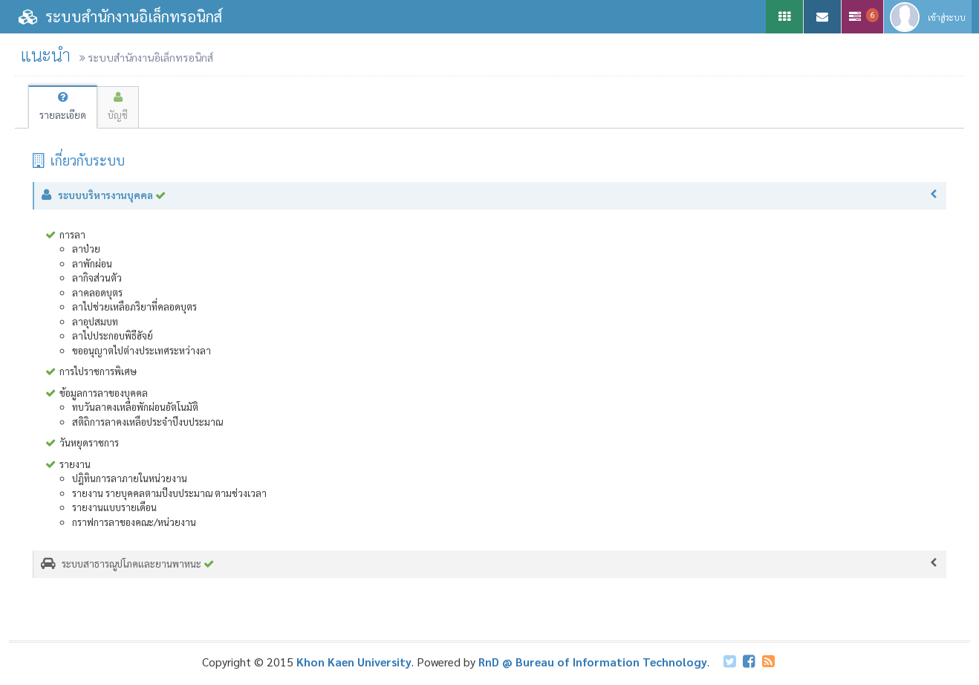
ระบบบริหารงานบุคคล (490, 195)
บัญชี (118, 106)
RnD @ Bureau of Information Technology (592, 661)
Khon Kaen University (354, 661)
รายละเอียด (62, 106)
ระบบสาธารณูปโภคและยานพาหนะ (490, 564)
